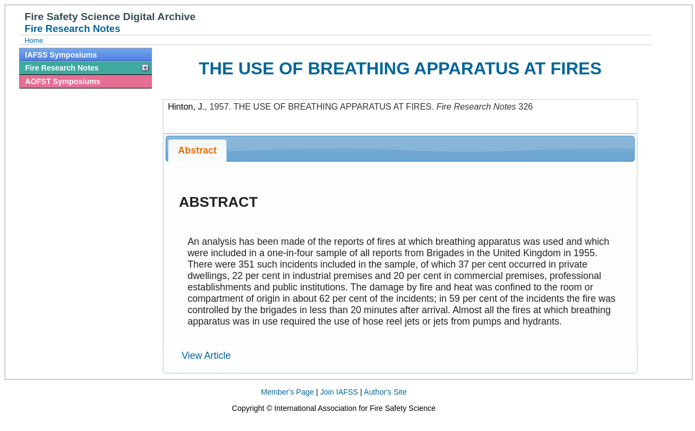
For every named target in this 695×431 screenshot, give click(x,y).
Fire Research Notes (61, 68)
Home (33, 40)
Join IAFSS (339, 392)
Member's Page (287, 392)
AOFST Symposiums (62, 81)
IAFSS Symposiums (61, 54)
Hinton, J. (186, 106)
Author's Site (385, 392)
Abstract (197, 150)
